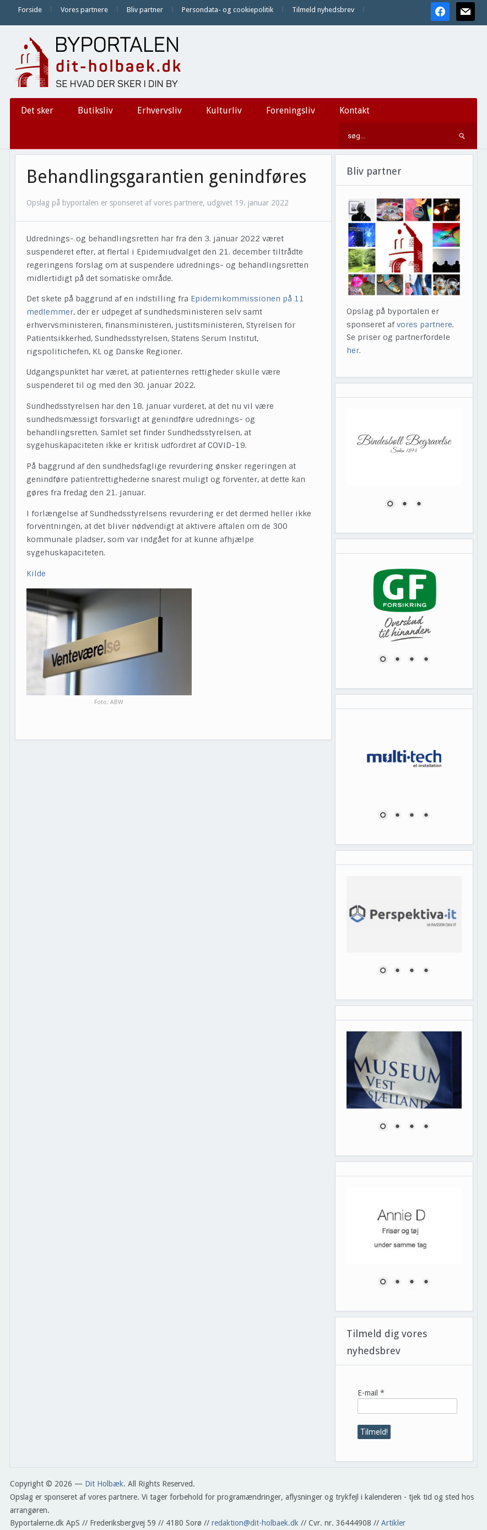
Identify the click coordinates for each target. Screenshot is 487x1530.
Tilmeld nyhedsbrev (323, 10)
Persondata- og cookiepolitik (227, 10)
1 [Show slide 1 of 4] (383, 660)
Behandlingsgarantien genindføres (166, 176)
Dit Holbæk (104, 1483)
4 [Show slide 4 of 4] (426, 660)
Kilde (36, 574)
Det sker (37, 110)
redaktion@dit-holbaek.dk (255, 1522)
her (353, 350)
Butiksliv (95, 110)
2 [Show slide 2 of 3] (404, 505)
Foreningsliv (290, 110)
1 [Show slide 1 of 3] (390, 505)
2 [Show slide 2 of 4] (397, 660)
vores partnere (424, 324)
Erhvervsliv (159, 110)
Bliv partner (145, 10)
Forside (30, 10)
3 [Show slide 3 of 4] (411, 660)
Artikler (393, 1522)
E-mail (371, 1392)
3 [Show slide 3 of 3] (419, 505)
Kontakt (354, 110)
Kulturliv (224, 110)
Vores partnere (84, 10)
